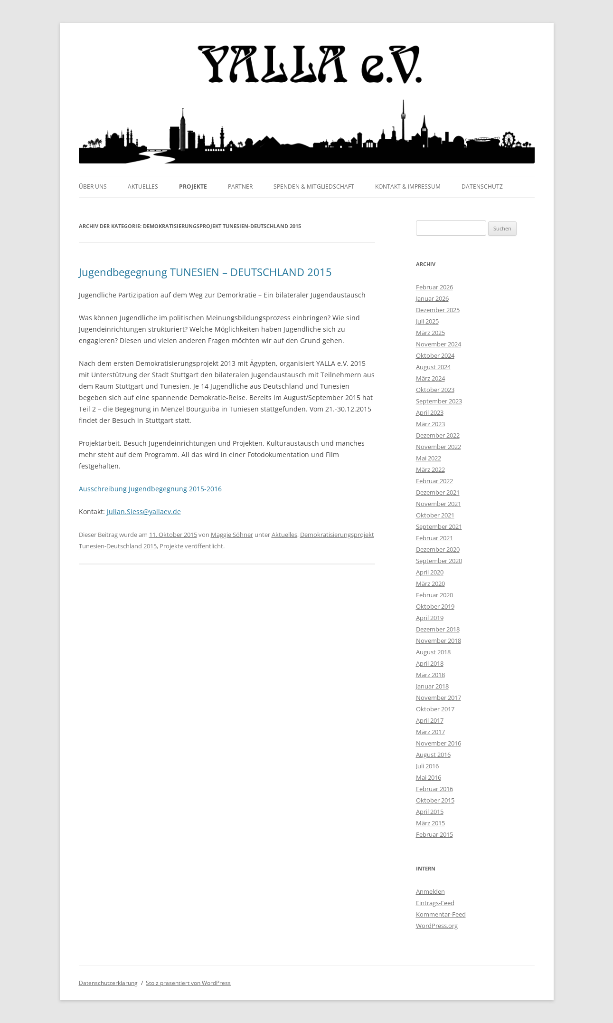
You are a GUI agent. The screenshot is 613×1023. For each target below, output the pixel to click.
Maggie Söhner (232, 534)
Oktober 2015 (435, 800)
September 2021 (439, 526)
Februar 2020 (434, 595)
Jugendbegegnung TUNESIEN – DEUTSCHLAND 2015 (205, 272)
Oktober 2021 (435, 515)
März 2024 (430, 378)
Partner (240, 186)
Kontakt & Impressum (408, 186)
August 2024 (433, 367)
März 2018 (430, 674)
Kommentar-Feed (441, 914)
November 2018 (438, 640)
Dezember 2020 (438, 549)
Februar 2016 (434, 788)
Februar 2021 (434, 538)
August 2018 (433, 652)
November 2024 (438, 344)
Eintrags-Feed (435, 903)
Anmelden (430, 891)
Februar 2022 (434, 481)
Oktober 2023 (435, 389)
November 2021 (438, 503)
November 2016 (438, 743)
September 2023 (439, 401)
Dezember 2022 (438, 435)
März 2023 (430, 424)
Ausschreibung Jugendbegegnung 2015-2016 (150, 488)
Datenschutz (482, 186)
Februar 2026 (434, 287)
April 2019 (429, 617)
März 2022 (430, 469)
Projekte (193, 186)
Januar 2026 (432, 298)
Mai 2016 (428, 777)
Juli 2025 (427, 321)
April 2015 (429, 811)
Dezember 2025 (438, 310)
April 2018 (429, 663)
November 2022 (438, 446)
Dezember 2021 (438, 492)
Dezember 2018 (438, 629)
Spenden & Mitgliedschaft (313, 186)
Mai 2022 (428, 458)
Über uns (93, 186)
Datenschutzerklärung (108, 983)
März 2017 (430, 731)
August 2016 (433, 754)
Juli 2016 (427, 766)
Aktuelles (143, 186)
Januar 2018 (432, 686)
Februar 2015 (434, 834)
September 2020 (439, 560)
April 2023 (429, 412)
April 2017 (429, 720)
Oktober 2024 (435, 355)
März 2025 (430, 332)
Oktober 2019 (435, 606)
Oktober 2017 (435, 709)
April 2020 (429, 572)
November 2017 (438, 697)
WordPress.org (437, 925)
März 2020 (430, 583)
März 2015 (430, 823)
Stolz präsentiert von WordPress (188, 983)
